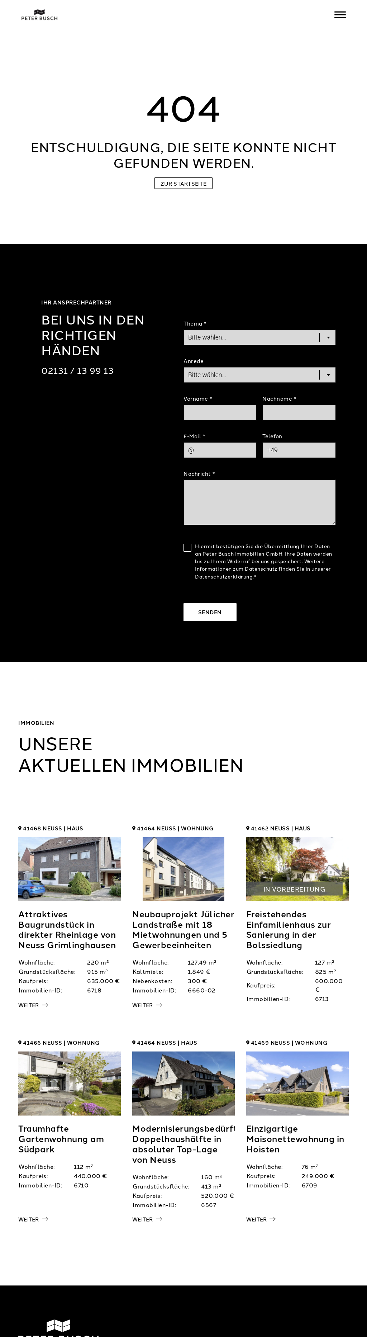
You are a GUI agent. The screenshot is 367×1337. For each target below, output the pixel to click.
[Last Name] (298, 412)
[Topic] (260, 337)
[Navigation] (340, 15)
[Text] (260, 502)
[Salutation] (260, 375)
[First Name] (220, 412)
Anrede (194, 361)
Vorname (198, 398)
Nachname (279, 398)
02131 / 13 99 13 (77, 370)
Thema (195, 323)
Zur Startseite (183, 183)
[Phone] (298, 450)
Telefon (272, 436)
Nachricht (199, 473)
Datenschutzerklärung (224, 576)
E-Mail (194, 436)
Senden (210, 612)
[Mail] (220, 450)
